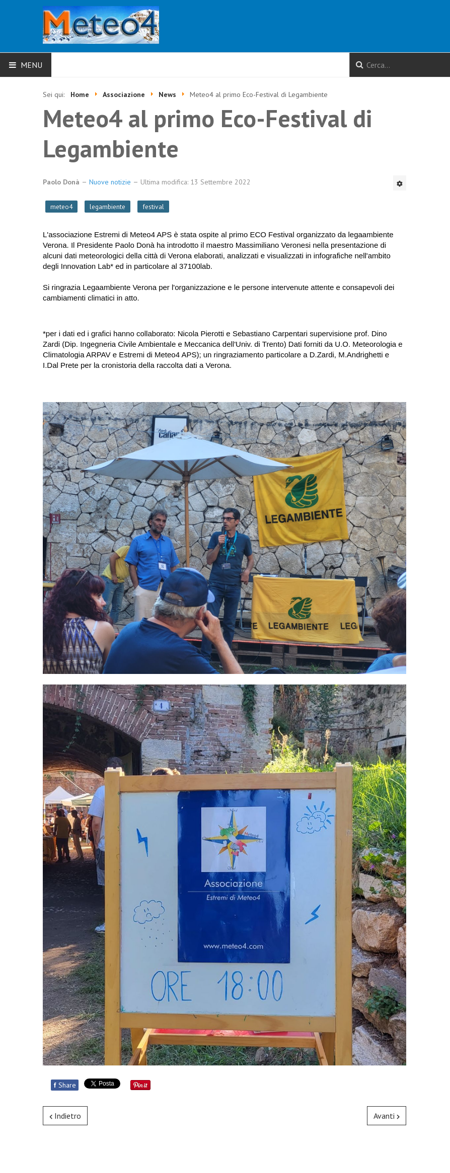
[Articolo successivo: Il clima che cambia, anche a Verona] (386, 1115)
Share (64, 1085)
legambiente (107, 206)
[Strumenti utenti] (399, 182)
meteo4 (61, 206)
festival (153, 206)
